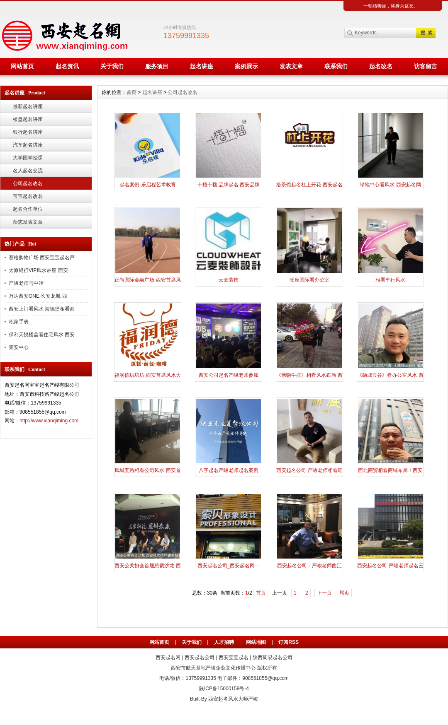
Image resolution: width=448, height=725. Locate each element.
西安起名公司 (199, 657)
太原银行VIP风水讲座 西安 (38, 270)
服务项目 (156, 66)
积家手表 (19, 322)
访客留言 (425, 66)
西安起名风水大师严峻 (233, 699)
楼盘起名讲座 (28, 119)
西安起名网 (168, 657)
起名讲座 (201, 66)
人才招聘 (224, 642)
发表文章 (291, 66)
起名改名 (380, 66)
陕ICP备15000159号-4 (224, 688)
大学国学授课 (28, 158)
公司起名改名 (28, 183)
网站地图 (256, 642)
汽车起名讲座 (28, 145)
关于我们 (112, 66)
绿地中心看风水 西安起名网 (390, 185)
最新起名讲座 (28, 106)
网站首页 (22, 66)
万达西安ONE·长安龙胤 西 (38, 296)
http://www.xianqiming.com (48, 421)
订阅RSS (288, 642)
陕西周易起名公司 (272, 657)
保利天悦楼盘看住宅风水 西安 (42, 334)
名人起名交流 (28, 170)
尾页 (344, 593)
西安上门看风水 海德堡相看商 (42, 309)
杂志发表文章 (28, 222)
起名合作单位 (28, 209)
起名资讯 (67, 66)
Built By (199, 699)
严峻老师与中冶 (26, 283)
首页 (131, 92)
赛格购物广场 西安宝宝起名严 (42, 257)
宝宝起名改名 (28, 196)
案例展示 (246, 66)
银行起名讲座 (28, 132)
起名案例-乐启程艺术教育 (147, 185)
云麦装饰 (229, 280)
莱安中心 (19, 347)
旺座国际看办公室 (309, 280)
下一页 (324, 593)
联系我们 (336, 66)
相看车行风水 (390, 280)
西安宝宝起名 (233, 657)
